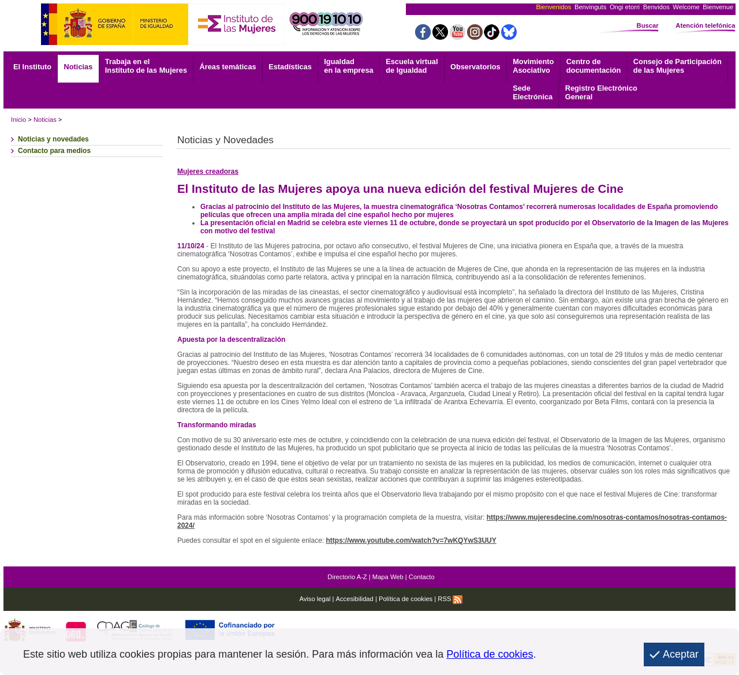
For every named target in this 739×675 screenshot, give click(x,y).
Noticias (78, 66)
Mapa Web (388, 576)
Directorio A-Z (347, 576)
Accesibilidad (355, 598)
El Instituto (32, 66)
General (601, 92)
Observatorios (475, 66)
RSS (450, 598)
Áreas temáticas (227, 66)
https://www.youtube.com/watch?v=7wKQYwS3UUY (411, 540)
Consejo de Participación (677, 65)
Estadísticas (290, 66)
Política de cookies (405, 598)
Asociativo (533, 65)
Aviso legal (314, 598)
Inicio (18, 119)
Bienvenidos (553, 6)
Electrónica (533, 92)
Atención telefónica (705, 25)
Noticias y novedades (53, 139)
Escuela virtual (412, 65)
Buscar (648, 25)
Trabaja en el (146, 65)
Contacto (422, 576)
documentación (593, 65)
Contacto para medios (54, 151)
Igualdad (348, 65)
